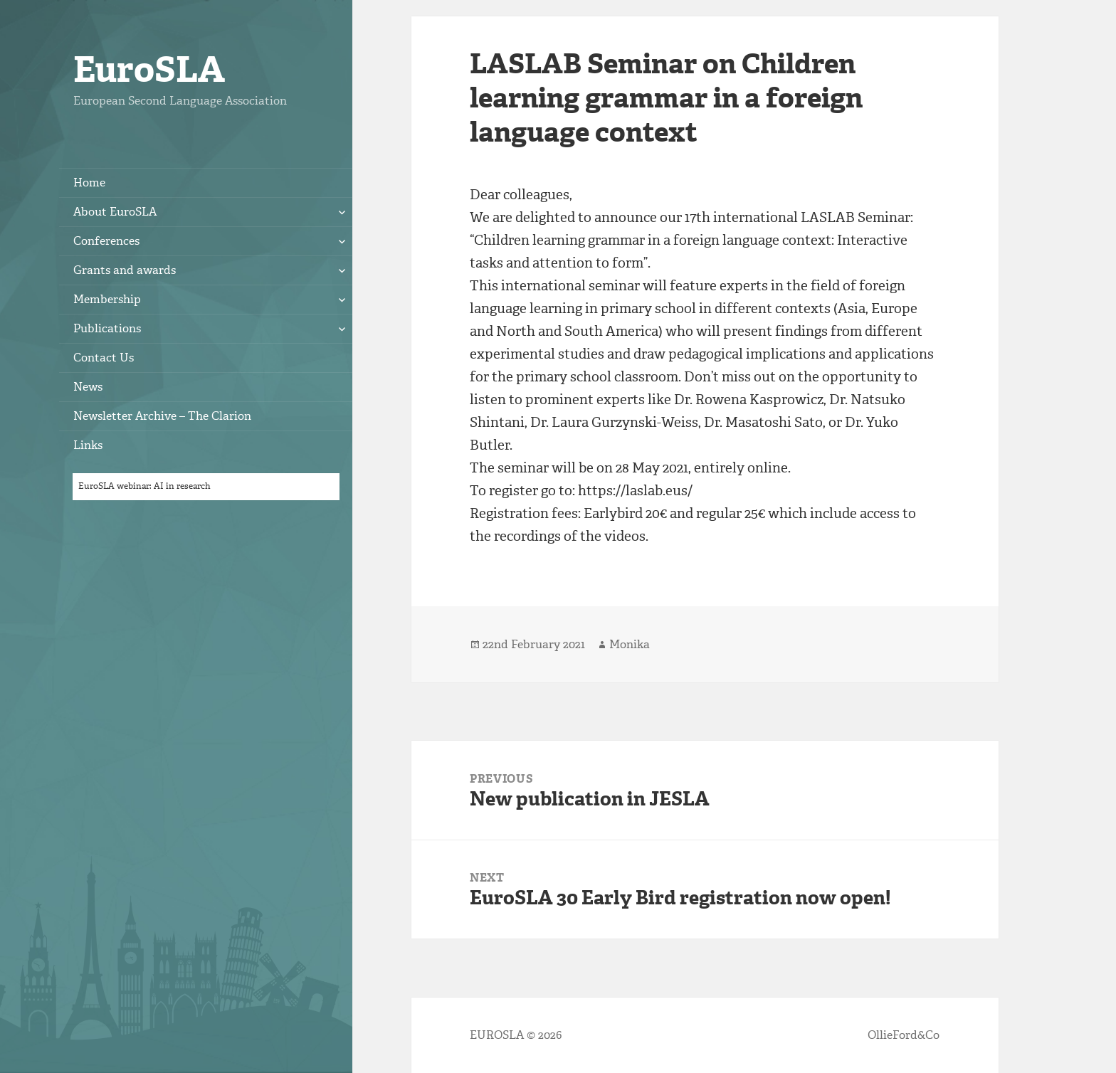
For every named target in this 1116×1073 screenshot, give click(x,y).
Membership (107, 299)
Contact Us (103, 357)
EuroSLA (149, 69)
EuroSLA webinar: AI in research (144, 486)
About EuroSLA (115, 211)
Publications (107, 328)
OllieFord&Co (903, 1034)
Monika (629, 644)
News (87, 386)
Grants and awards (124, 270)
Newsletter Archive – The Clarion (162, 415)
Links (87, 445)
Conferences (106, 240)
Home (89, 182)
